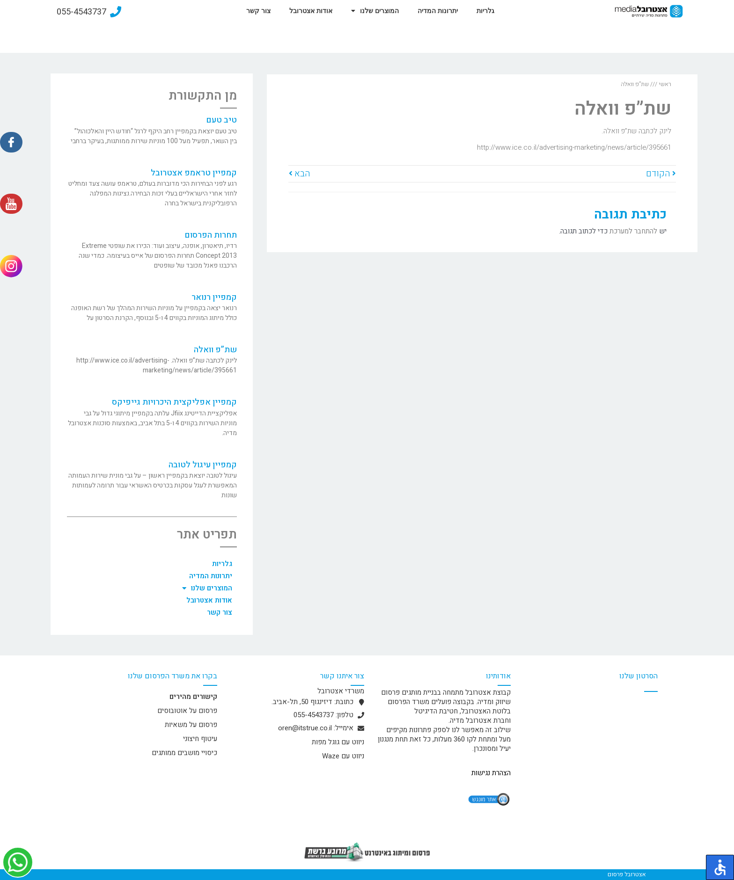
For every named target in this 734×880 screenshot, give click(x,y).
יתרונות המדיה (438, 11)
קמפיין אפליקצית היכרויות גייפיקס (174, 402)
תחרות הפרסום (210, 235)
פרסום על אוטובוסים (187, 710)
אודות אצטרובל (310, 11)
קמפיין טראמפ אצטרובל (194, 173)
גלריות (485, 11)
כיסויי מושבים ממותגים (184, 753)
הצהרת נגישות (491, 773)
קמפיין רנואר (214, 297)
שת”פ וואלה (215, 349)
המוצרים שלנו (375, 11)
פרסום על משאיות (191, 725)
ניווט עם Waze (343, 756)
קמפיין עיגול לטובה (203, 464)
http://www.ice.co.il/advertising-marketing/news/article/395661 (574, 147)
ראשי (665, 84)
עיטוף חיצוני (200, 739)
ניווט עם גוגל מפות (338, 742)
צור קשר (258, 11)
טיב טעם (221, 120)
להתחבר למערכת (633, 231)
